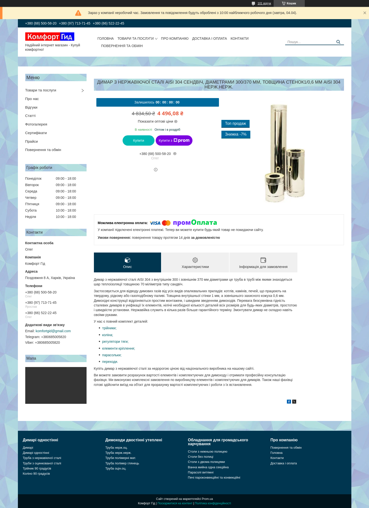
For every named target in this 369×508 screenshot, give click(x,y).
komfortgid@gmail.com (53, 331)
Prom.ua (207, 499)
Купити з (174, 140)
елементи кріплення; (118, 348)
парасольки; (112, 355)
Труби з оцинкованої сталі (42, 463)
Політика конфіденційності (213, 503)
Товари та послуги (135, 38)
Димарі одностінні (36, 453)
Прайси (31, 141)
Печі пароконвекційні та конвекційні (214, 477)
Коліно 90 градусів (36, 473)
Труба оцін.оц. (116, 468)
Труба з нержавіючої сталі (42, 458)
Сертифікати (36, 133)
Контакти (240, 38)
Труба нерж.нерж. (118, 453)
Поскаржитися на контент (174, 503)
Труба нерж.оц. (116, 447)
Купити (138, 140)
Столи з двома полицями (206, 462)
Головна (106, 38)
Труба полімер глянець (122, 463)
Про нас (32, 99)
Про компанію (175, 38)
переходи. (110, 362)
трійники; (109, 328)
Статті (30, 116)
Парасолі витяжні (201, 472)
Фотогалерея (36, 124)
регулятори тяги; (115, 341)
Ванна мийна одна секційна (208, 467)
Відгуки (31, 107)
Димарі (28, 447)
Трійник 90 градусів (37, 468)
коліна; (107, 335)
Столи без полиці (200, 456)
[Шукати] (338, 42)
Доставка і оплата (209, 38)
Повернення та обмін (122, 46)
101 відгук (264, 3)
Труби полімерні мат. (120, 458)
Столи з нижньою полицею (207, 451)
